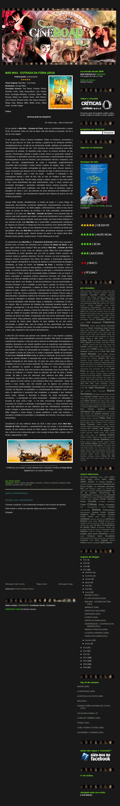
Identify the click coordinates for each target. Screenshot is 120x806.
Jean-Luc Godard (100, 362)
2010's (17, 483)
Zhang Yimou (105, 458)
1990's (112, 479)
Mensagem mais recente (15, 584)
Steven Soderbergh (86, 439)
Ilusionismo (111, 516)
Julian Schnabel (97, 377)
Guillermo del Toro (94, 351)
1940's (112, 477)
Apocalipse (30, 483)
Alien (95, 486)
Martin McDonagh (98, 391)
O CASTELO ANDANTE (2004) (97, 633)
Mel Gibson (97, 394)
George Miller (18, 485)
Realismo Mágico (109, 531)
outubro (88, 579)
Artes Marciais (90, 489)
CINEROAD (10, 609)
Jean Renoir (90, 362)
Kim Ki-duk (100, 381)
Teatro (91, 540)
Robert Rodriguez (96, 422)
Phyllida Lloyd (89, 414)
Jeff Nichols (106, 364)
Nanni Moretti (84, 403)
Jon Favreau (90, 373)
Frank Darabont (96, 342)
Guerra (90, 516)
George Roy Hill (109, 346)
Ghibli (94, 349)
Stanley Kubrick (107, 435)
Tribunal (112, 540)
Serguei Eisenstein (86, 432)
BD (81, 497)
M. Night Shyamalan (95, 387)
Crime (83, 504)
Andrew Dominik (85, 301)
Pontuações (105, 529)
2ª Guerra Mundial (104, 482)
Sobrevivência (85, 538)
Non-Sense (93, 523)
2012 (85, 654)
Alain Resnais (94, 293)
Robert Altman (99, 420)
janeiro (88, 644)
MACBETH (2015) (92, 595)
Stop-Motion (102, 538)
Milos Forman (90, 401)
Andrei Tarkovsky (108, 299)
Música (107, 521)
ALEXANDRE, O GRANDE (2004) (90, 732)
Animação (101, 486)
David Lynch (94, 330)
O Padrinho (109, 523)
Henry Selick (102, 354)
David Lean (84, 330)
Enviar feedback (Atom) (24, 589)
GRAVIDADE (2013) (92, 614)
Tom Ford (98, 448)
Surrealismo (110, 538)
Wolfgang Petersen (94, 456)
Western (83, 542)
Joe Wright (107, 366)
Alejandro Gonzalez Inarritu (92, 295)
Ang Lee (96, 303)
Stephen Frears (97, 437)
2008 (85, 667)
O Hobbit (101, 523)
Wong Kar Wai (108, 456)
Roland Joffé (105, 426)
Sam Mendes (105, 428)
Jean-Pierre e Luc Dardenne (94, 364)
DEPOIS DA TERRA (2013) (95, 620)
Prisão (112, 529)
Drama (96, 509)
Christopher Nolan (103, 319)
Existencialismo (109, 510)
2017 (85, 570)
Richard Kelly (105, 416)
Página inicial (41, 584)
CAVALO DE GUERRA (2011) (96, 636)
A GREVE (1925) (91, 617)
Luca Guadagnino (92, 385)
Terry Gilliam (102, 444)
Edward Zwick (106, 334)
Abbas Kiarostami (85, 291)
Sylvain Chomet (91, 442)
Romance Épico (94, 536)
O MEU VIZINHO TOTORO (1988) (90, 728)
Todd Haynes (89, 448)
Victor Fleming (99, 450)
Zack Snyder (95, 458)
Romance (103, 533)
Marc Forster (110, 388)
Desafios (111, 507)
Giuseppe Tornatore (104, 349)
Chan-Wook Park (92, 315)
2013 (85, 651)
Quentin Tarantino (102, 414)
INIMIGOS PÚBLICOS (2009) (96, 629)
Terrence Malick (91, 444)
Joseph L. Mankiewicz (103, 375)
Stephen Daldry (85, 437)
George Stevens (85, 349)
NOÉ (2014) (81, 701)
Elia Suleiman (90, 336)
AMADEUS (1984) (92, 607)
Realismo (84, 531)
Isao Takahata (92, 358)
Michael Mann (104, 396)
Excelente (54, 483)
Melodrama (110, 519)
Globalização (101, 514)
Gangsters (84, 514)
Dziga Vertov (95, 334)
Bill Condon (107, 309)
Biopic (85, 497)
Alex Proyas (91, 297)
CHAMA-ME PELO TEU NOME (92, 206)
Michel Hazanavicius (105, 399)
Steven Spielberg (101, 439)
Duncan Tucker (85, 334)
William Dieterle (94, 454)
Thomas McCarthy (86, 446)
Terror (97, 540)
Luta (97, 519)
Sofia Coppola (110, 432)
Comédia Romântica (107, 501)
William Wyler (105, 454)
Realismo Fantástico (95, 531)
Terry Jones (111, 444)
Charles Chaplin (104, 315)
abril (87, 589)
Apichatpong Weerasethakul (90, 307)
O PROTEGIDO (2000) (86, 691)
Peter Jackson (96, 412)
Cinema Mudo (85, 499)
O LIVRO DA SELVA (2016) (95, 598)
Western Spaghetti (93, 542)
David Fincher (109, 328)
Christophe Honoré (87, 319)
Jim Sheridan (98, 366)
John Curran (105, 369)
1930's (106, 477)
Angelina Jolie (104, 303)
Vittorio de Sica (85, 452)
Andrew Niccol (95, 301)
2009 (85, 664)
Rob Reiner (90, 420)
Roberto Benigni (102, 424)
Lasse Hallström (101, 383)
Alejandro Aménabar (108, 293)
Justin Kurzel (90, 379)
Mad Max (28, 485)
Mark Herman (85, 391)
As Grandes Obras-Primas (97, 493)
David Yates (105, 330)
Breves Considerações (106, 497)
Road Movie (93, 534)
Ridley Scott (105, 418)
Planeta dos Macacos (94, 529)
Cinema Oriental (99, 499)
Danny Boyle (95, 326)
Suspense (84, 540)
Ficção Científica (107, 512)
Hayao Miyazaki (88, 354)
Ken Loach (107, 379)
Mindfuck (83, 521)
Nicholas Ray (105, 403)
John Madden (100, 371)
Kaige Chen (99, 379)
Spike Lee (94, 435)
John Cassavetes (94, 369)
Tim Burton (98, 446)
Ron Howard (93, 428)
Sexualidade (110, 536)
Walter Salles (96, 452)
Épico (103, 542)
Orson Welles (103, 407)
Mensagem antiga (66, 584)
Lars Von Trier (86, 383)
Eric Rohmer (111, 336)
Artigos (99, 489)
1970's (96, 479)
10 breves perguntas (88, 477)
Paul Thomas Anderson (92, 409)
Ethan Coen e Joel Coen (91, 338)
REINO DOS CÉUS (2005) (95, 611)
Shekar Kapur (99, 432)
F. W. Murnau (110, 338)
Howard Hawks (94, 356)
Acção (23, 483)
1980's (104, 479)
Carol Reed (104, 313)
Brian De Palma (109, 311)
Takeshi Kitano (103, 442)
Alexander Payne (102, 297)
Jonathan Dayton (101, 373)
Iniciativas (85, 519)
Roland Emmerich (93, 426)
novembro (89, 576)
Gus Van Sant (108, 351)
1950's (82, 479)
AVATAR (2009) (83, 686)
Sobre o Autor (11, 605)
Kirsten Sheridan (109, 381)
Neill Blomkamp (95, 403)
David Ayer (83, 328)
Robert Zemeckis (87, 424)
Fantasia (62, 483)
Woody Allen (85, 458)
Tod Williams (107, 446)
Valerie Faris (90, 450)
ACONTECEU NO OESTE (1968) (90, 696)
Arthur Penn (106, 307)
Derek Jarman (103, 332)
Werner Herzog (105, 452)
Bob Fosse (89, 311)
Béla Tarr (83, 313)
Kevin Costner (91, 381)
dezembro (89, 572)
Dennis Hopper (93, 332)
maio (87, 586)
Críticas (46, 483)
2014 (85, 648)
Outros (92, 527)
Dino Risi (112, 332)
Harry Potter (100, 516)
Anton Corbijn (109, 305)
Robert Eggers (85, 422)
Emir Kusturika (100, 336)
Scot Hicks (91, 430)
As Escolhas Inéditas (93, 491)
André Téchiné (104, 301)
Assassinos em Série (99, 495)
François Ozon (94, 344)
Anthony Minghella (95, 305)
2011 (85, 658)
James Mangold (93, 360)
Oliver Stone (93, 407)
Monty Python (100, 401)
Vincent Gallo (110, 450)
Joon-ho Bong (90, 375)
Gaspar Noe (111, 344)
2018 (85, 566)
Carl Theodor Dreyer (94, 313)
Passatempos (101, 527)
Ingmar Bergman (106, 356)
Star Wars (94, 538)
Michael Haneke (91, 396)
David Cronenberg (95, 328)
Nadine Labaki (110, 401)
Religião (83, 534)
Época (109, 542)
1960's (89, 479)
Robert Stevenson (109, 422)
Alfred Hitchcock (93, 299)
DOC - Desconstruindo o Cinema (93, 507)
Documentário (85, 510)
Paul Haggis (111, 407)
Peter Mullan (107, 412)
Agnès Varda (107, 291)
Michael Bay (105, 394)
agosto (88, 582)
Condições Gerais (37, 605)
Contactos (51, 605)
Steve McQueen (109, 437)
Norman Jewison (94, 405)
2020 (85, 563)
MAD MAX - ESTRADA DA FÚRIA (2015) (30, 72)
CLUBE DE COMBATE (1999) (88, 718)
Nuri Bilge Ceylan (105, 405)
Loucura (93, 519)
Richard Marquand (92, 418)
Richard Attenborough (93, 416)
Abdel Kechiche (97, 291)
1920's (101, 477)
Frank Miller (105, 342)
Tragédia (104, 540)
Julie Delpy (107, 377)
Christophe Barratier (108, 317)
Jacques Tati (103, 358)
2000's (83, 482)
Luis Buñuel (103, 385)
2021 (85, 560)
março (87, 592)
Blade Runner (92, 497)
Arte (82, 489)
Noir (88, 523)
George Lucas (86, 346)
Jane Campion (105, 360)
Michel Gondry (93, 399)
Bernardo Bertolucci (95, 309)
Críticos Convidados (106, 505)
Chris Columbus (93, 317)
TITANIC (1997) (83, 723)
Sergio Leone (109, 430)
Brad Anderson (98, 311)
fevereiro (88, 640)
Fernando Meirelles (101, 340)
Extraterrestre (85, 512)
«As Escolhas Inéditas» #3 (87, 713)
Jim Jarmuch (90, 366)
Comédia (92, 501)
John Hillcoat (90, 371)
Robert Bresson (110, 420)
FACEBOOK (23, 605)
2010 (85, 661)
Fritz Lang (102, 344)
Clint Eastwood (93, 322)
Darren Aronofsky (108, 326)
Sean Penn (99, 430)
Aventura (39, 483)
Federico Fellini (86, 340)
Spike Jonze (84, 435)
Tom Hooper (106, 448)
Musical (101, 521)
